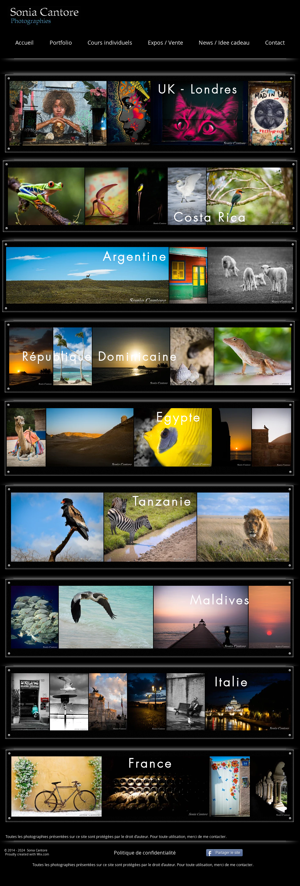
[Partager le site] (224, 852)
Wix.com (43, 854)
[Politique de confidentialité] (144, 853)
